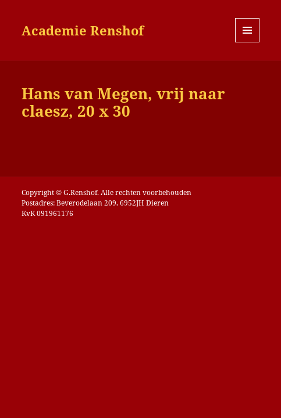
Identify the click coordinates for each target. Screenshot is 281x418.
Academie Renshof (83, 30)
